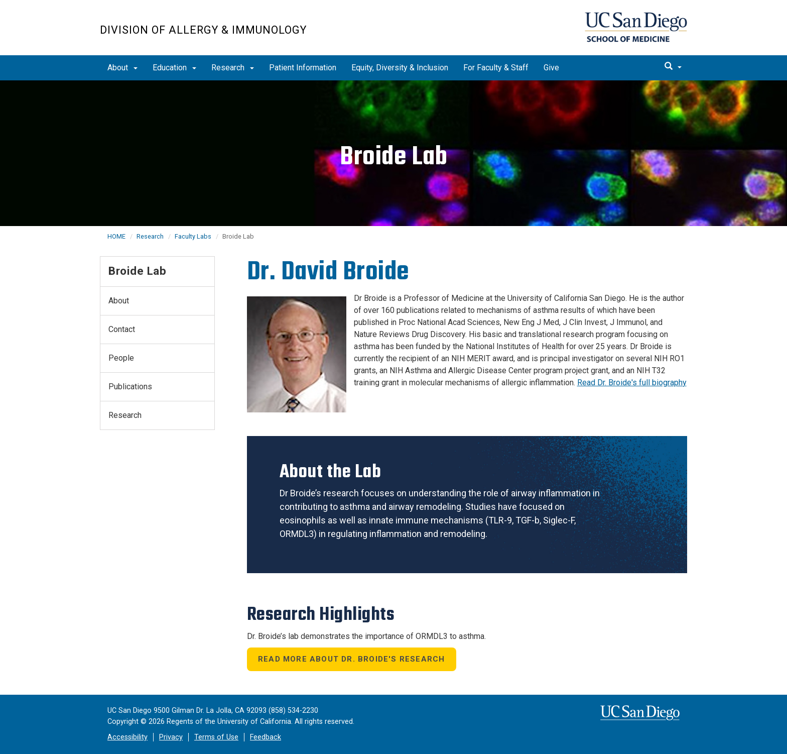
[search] (673, 66)
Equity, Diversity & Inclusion (399, 67)
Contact (121, 329)
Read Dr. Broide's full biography (632, 382)
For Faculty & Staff (496, 67)
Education (174, 67)
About (122, 67)
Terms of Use (216, 737)
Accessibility (127, 737)
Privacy (171, 737)
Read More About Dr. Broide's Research (351, 659)
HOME (116, 236)
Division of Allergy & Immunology (203, 30)
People (121, 358)
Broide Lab (137, 270)
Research (232, 67)
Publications (130, 386)
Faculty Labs (193, 236)
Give (551, 67)
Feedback (265, 737)
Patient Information (302, 67)
